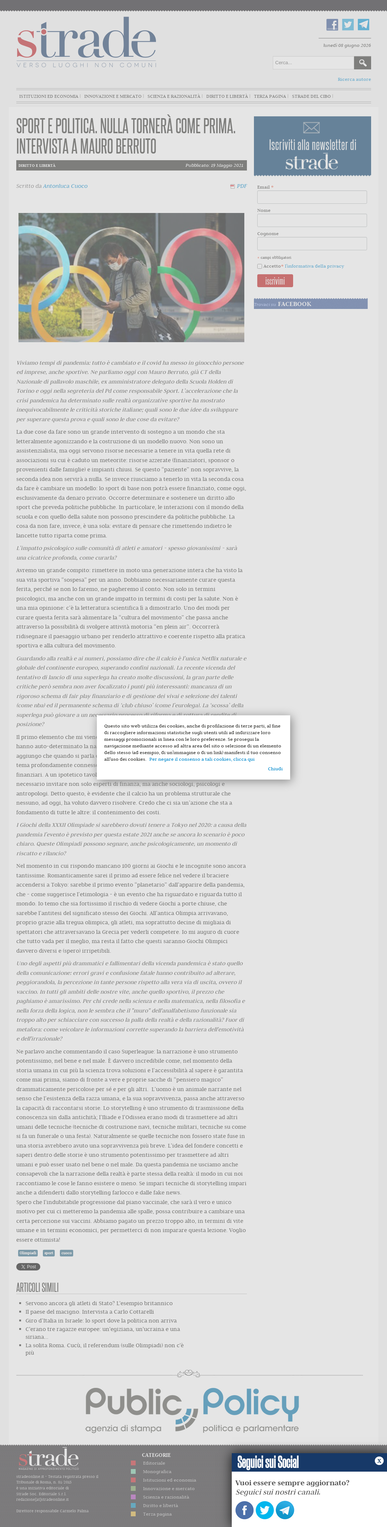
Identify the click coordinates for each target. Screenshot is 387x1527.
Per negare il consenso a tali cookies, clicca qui (202, 759)
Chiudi (275, 769)
